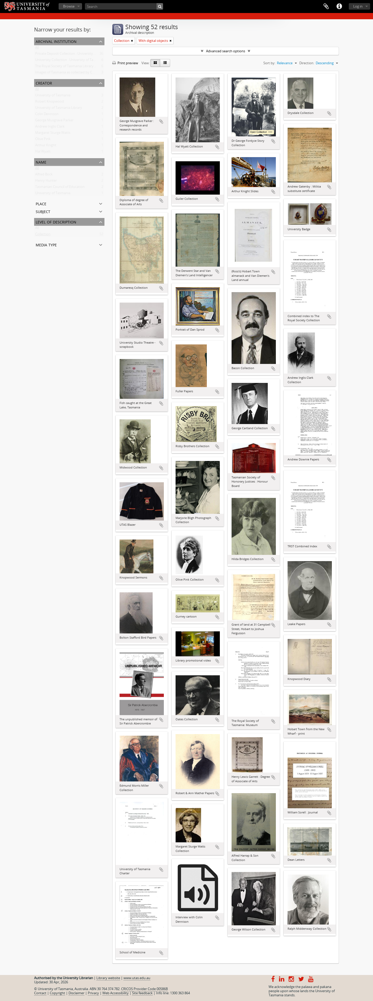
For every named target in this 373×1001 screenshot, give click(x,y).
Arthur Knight (45, 146)
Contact (40, 993)
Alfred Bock (44, 175)
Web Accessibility (115, 993)
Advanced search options (225, 51)
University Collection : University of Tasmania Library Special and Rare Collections (97, 61)
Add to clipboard (161, 121)
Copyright (57, 993)
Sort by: (269, 63)
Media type (46, 244)
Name (41, 161)
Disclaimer (76, 993)
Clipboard (326, 6)
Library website (108, 978)
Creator (44, 82)
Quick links (339, 6)
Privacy (93, 993)
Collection (43, 235)
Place (41, 203)
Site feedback (142, 993)
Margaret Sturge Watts (52, 133)
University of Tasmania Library (58, 108)
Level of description (56, 221)
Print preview (125, 63)
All (37, 48)
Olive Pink (43, 140)
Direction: (306, 63)
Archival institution (56, 40)
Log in (358, 6)
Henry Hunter (46, 181)
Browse (68, 6)
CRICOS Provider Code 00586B (144, 988)
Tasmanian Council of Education (60, 187)
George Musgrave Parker (54, 121)
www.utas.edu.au (136, 978)
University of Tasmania (52, 96)
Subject (43, 211)
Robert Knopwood (49, 102)
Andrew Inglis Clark (50, 127)
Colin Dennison (47, 115)
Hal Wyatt (43, 152)
